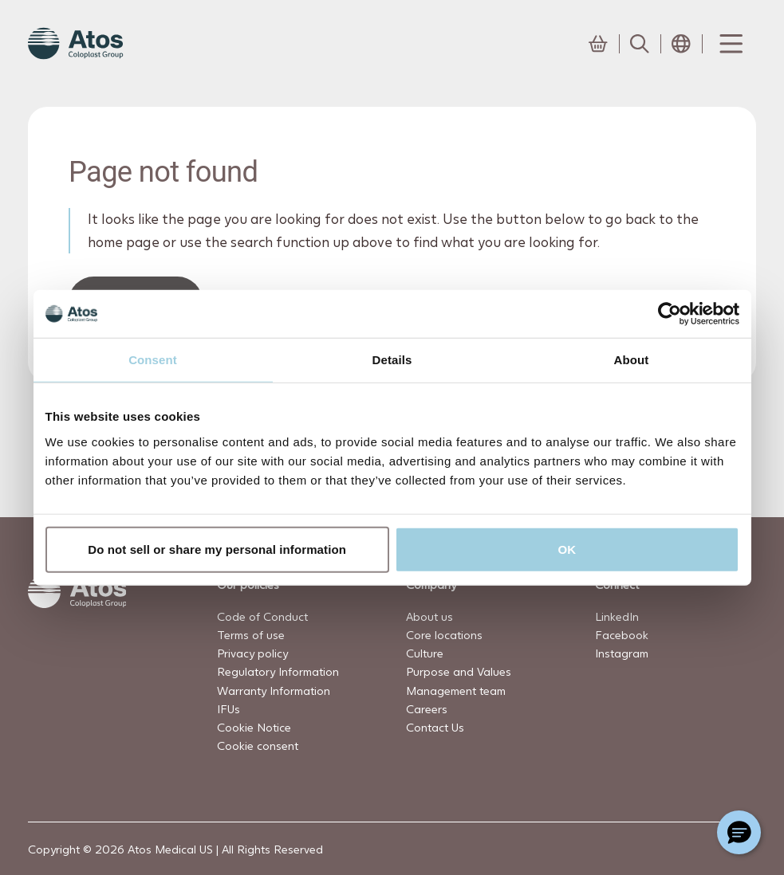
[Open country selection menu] (681, 43)
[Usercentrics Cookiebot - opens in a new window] (669, 314)
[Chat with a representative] (739, 832)
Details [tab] (392, 360)
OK (567, 548)
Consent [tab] (152, 360)
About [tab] (631, 360)
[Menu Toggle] (730, 43)
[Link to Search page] (639, 43)
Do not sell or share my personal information (217, 548)
